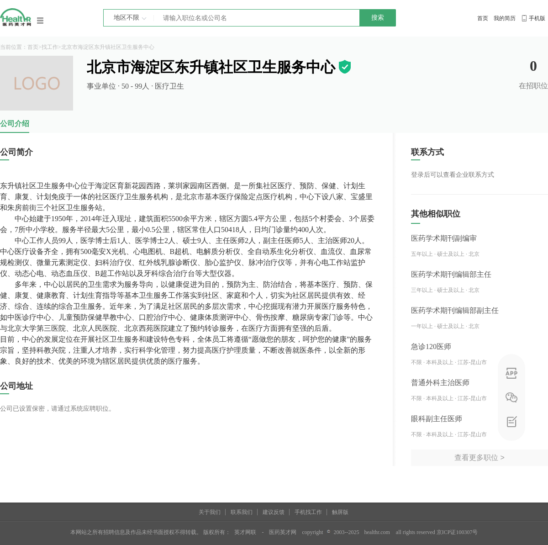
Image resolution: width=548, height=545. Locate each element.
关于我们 (210, 512)
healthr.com (377, 532)
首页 (482, 18)
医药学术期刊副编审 (444, 238)
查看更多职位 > (479, 457)
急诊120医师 (431, 346)
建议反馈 (274, 512)
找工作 (50, 47)
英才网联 (245, 532)
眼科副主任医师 (436, 419)
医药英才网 (282, 532)
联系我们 (242, 512)
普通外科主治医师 (440, 382)
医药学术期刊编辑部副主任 (455, 310)
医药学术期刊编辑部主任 (451, 274)
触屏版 (340, 512)
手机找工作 (308, 512)
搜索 (377, 17)
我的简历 (505, 18)
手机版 (537, 18)
